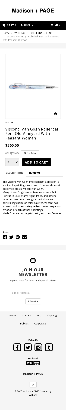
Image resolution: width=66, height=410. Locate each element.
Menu (56, 25)
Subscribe (33, 301)
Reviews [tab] (35, 172)
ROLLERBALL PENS (41, 33)
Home (6, 33)
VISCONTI (10, 122)
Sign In (27, 25)
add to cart (36, 162)
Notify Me (30, 153)
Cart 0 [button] (9, 25)
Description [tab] (14, 172)
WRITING (19, 33)
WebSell (33, 394)
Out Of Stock (12, 153)
